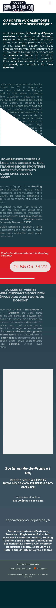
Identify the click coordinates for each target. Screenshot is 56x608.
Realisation (42, 564)
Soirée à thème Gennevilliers (33, 535)
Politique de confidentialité (28, 559)
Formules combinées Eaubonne (27, 526)
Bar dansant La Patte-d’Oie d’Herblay (28, 539)
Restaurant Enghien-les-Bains (25, 529)
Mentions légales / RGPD (20, 564)
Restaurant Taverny (18, 542)
